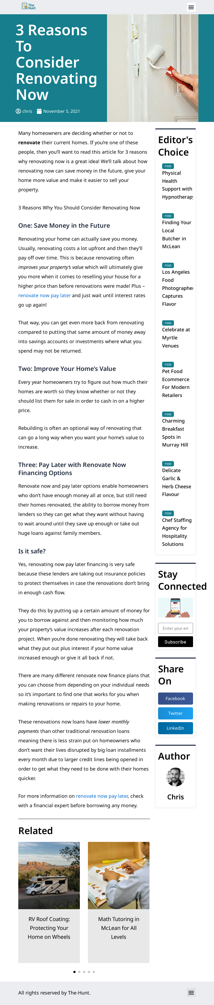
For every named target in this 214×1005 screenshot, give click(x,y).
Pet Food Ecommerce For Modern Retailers (176, 383)
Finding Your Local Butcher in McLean (176, 234)
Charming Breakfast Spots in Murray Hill (175, 432)
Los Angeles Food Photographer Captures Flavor (178, 288)
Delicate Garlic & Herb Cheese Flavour (176, 482)
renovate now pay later (44, 295)
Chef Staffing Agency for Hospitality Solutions (177, 532)
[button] (191, 7)
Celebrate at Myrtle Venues (176, 337)
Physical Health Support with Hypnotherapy (178, 185)
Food (168, 166)
